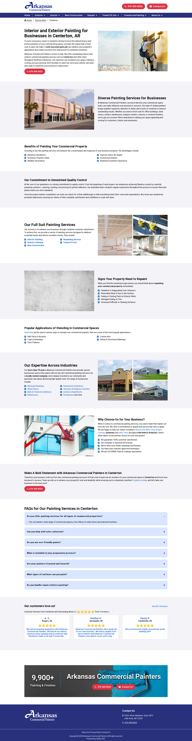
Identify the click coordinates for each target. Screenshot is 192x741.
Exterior (39, 15)
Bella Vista (150, 428)
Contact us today (140, 478)
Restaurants (68, 393)
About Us (155, 15)
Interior (54, 15)
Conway (101, 431)
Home (27, 15)
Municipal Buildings (35, 384)
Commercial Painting (134, 15)
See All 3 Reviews (160, 604)
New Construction (74, 15)
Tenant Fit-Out (109, 15)
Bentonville (140, 428)
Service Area (40, 20)
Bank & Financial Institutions (39, 390)
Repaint (91, 15)
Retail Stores (33, 387)
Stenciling (28, 331)
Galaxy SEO (100, 737)
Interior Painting (34, 239)
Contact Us (157, 6)
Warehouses (32, 393)
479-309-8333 (133, 6)
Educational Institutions (73, 384)
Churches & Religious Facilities (76, 387)
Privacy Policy (95, 730)
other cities (123, 431)
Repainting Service (72, 239)
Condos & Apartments (72, 390)
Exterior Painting (35, 242)
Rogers (159, 428)
